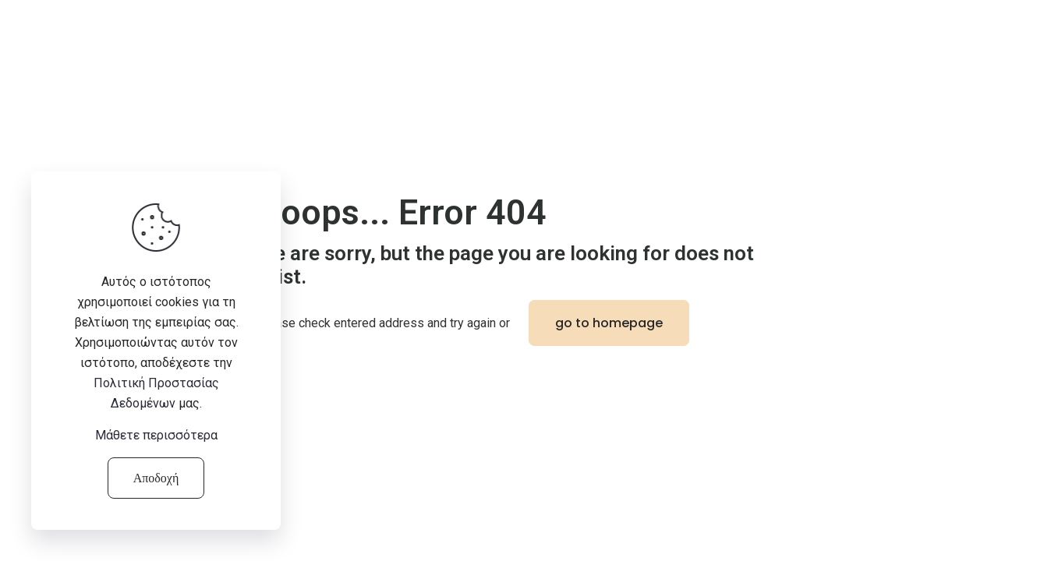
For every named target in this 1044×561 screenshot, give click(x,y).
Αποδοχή (156, 478)
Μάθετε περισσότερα (156, 435)
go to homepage (609, 323)
